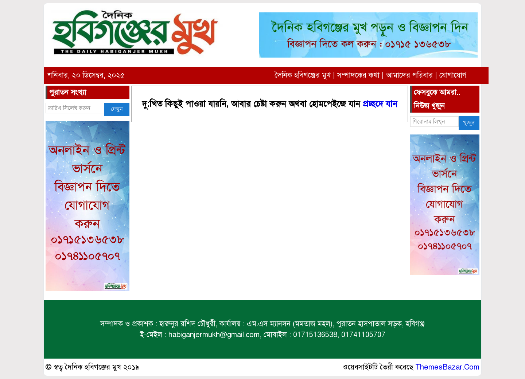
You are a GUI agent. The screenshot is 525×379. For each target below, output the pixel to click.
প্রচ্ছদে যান (380, 104)
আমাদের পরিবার (409, 75)
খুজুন (469, 123)
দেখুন (117, 109)
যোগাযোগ (453, 75)
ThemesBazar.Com (447, 367)
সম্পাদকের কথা (358, 75)
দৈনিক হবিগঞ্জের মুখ (303, 75)
